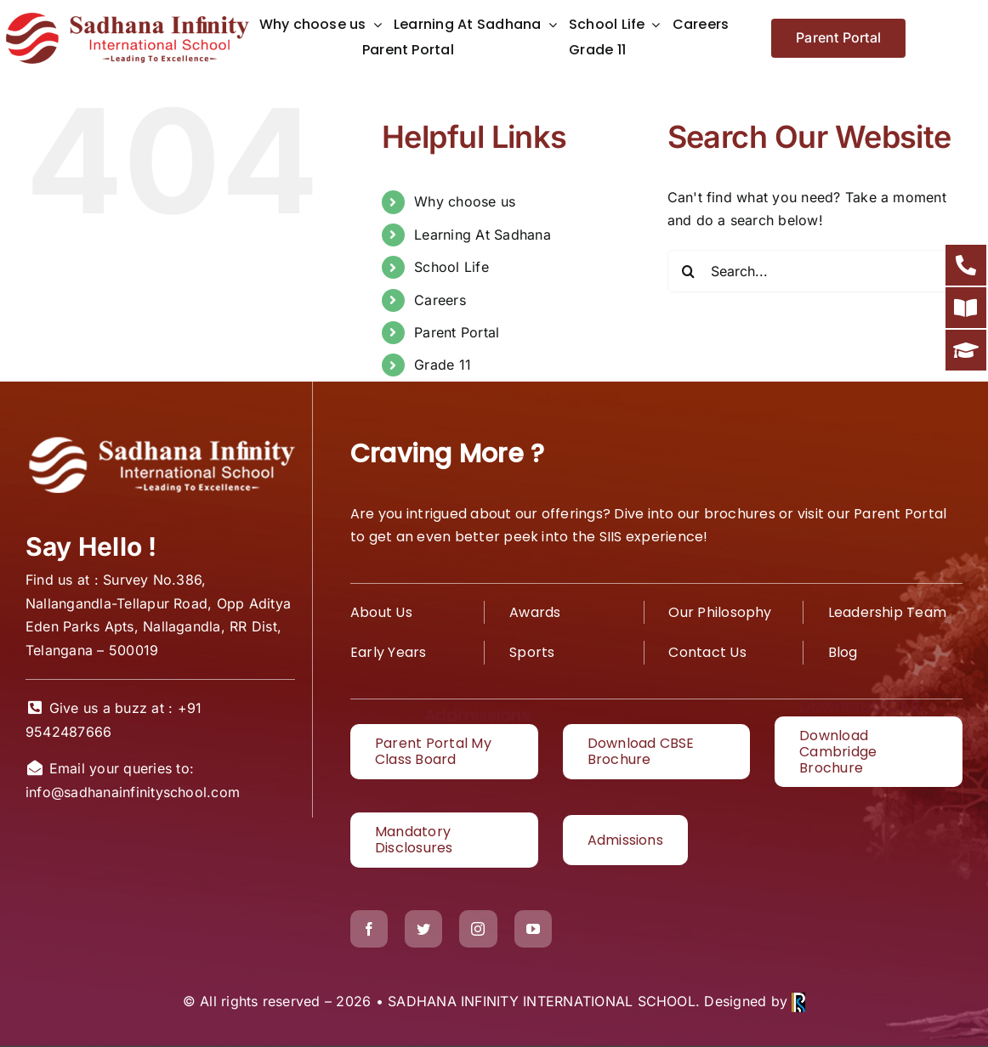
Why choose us (464, 201)
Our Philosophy (719, 612)
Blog (843, 652)
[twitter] (423, 929)
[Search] (688, 271)
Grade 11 (442, 364)
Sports (531, 652)
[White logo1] (160, 439)
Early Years (388, 652)
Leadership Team (887, 612)
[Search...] (814, 271)
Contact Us (707, 652)
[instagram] (478, 929)
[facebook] (369, 929)
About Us (381, 612)
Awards (534, 612)
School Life (451, 266)
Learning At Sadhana (482, 234)
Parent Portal (456, 332)
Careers (440, 299)
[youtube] (533, 929)
